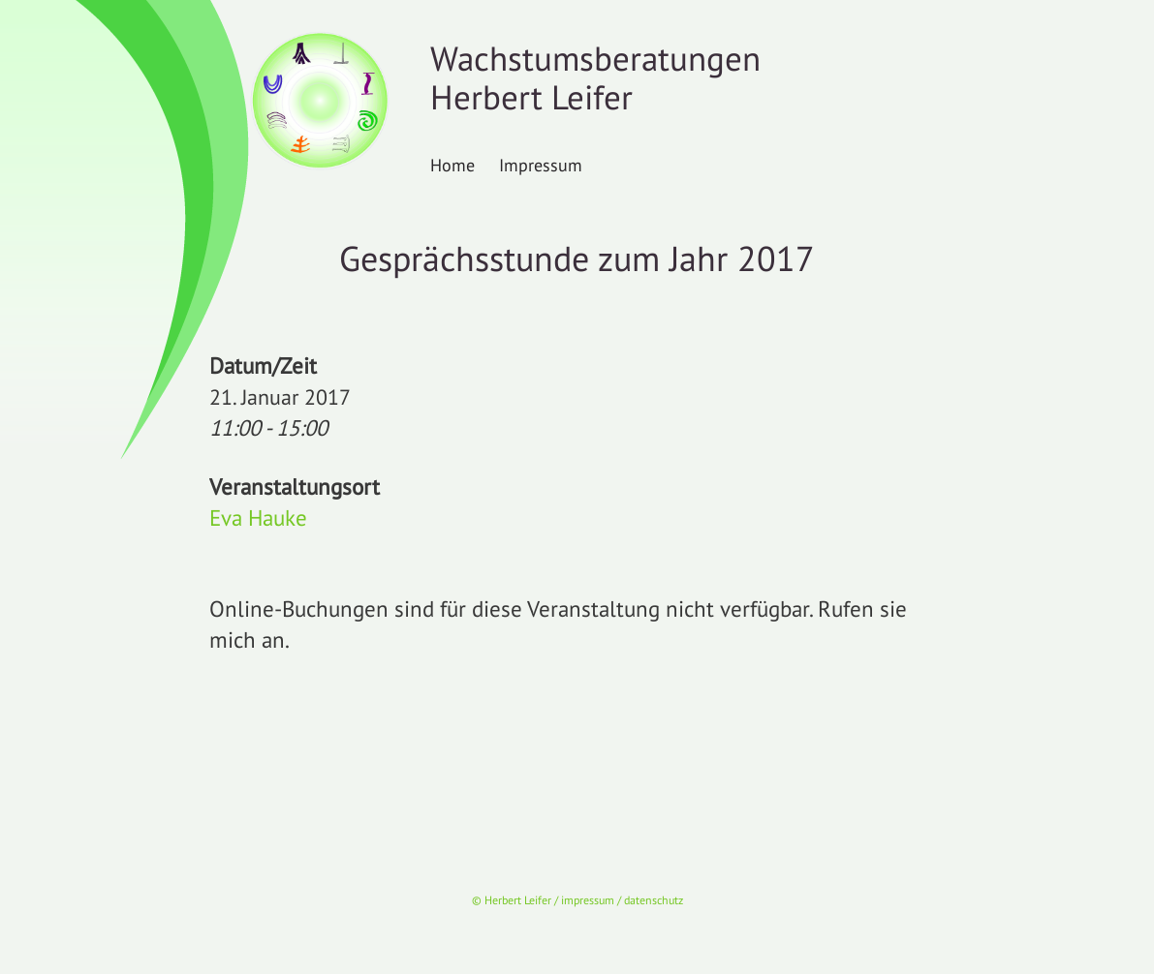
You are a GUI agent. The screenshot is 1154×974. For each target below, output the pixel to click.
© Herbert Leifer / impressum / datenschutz (577, 900)
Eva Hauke (258, 517)
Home (452, 164)
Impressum (540, 164)
